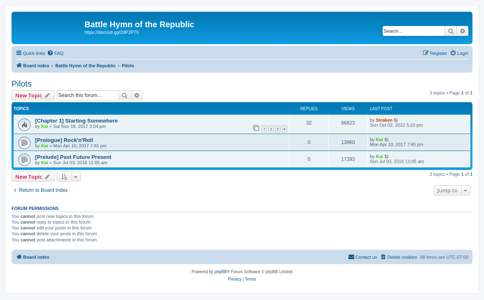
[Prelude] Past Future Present (73, 157)
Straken (384, 120)
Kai (44, 126)
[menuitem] (55, 53)
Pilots (22, 83)
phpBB (221, 271)
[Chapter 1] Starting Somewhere (76, 121)
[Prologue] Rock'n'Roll (64, 140)
